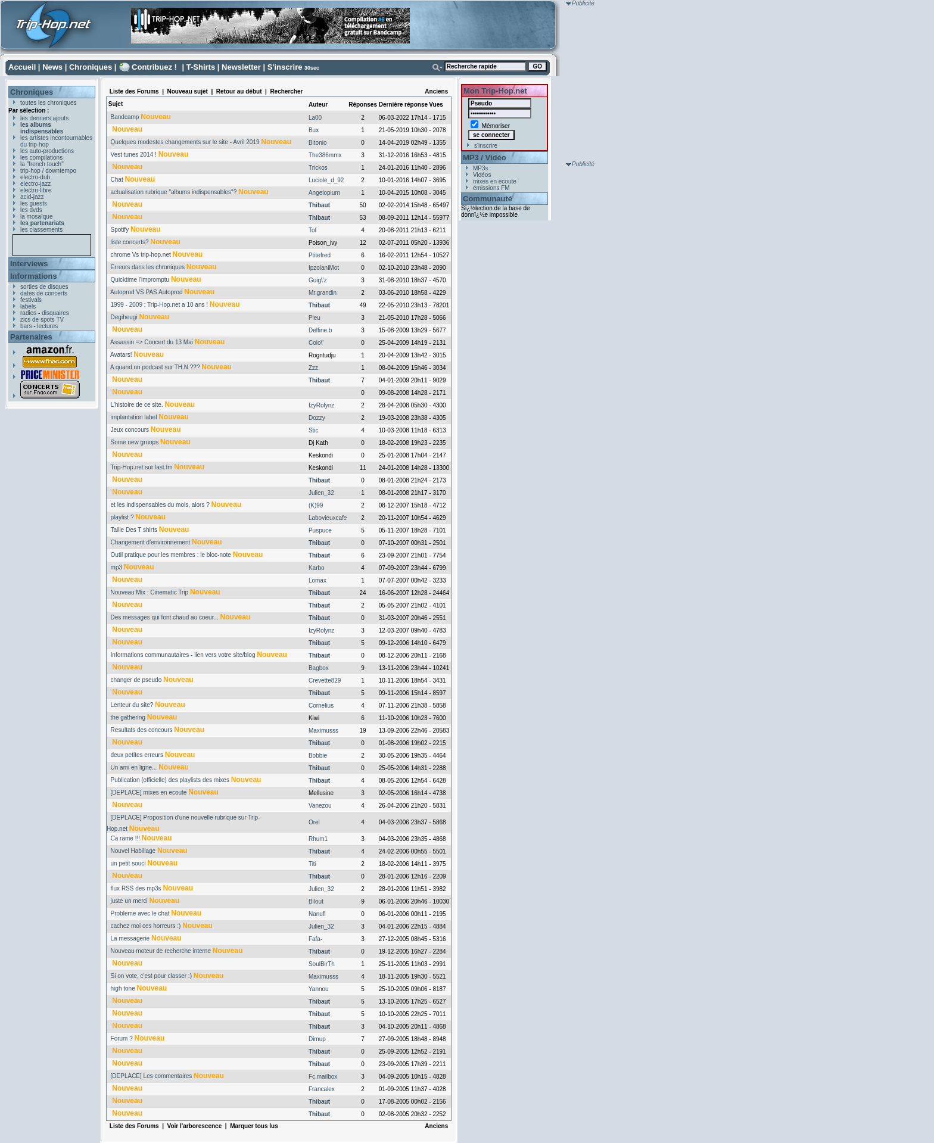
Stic (314, 430)
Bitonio (318, 142)
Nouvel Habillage (133, 851)
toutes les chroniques (48, 102)
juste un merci (129, 901)
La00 (315, 117)
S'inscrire (285, 67)
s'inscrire (485, 145)
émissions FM (491, 188)
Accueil (22, 67)
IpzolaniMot (324, 267)
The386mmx (325, 155)
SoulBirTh (322, 964)
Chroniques (90, 67)
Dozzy (317, 418)
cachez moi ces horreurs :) (146, 926)
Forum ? (122, 1038)
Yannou (319, 989)
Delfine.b (320, 330)
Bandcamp (125, 117)
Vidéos (482, 175)
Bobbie (318, 755)
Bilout (316, 901)
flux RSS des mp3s (136, 888)
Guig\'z (318, 280)
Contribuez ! (154, 67)
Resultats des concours (142, 730)
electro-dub (35, 177)
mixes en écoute (494, 181)
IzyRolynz (321, 405)
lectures (47, 326)
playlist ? (122, 517)
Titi (312, 864)
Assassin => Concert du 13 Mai (151, 342)
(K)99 (316, 505)
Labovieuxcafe (328, 518)
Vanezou (320, 805)
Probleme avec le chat (140, 913)
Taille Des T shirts (133, 530)
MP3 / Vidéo (484, 157)
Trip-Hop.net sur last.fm (141, 467)
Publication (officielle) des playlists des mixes (170, 780)
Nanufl (317, 914)
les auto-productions (47, 151)
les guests (33, 203)
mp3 (116, 567)
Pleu (314, 317)
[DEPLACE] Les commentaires (151, 1076)
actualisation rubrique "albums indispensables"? (174, 192)
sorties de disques (44, 287)
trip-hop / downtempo (48, 170)
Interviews (29, 263)
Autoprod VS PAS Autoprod (146, 292)
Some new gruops (135, 442)
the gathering (128, 717)
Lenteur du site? (132, 705)
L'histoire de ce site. (137, 404)
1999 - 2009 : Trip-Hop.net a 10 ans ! (159, 304)
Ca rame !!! (125, 838)
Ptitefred (320, 255)
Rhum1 (318, 839)
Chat (117, 179)
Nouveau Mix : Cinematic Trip (150, 592)
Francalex (322, 1089)
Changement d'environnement (151, 542)
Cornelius (321, 705)
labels (28, 306)
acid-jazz (31, 197)
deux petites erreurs (137, 755)
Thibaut (319, 205)
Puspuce (320, 530)
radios (28, 313)
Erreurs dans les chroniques (148, 267)
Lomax (317, 580)
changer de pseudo (136, 680)
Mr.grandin (323, 292)
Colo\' (316, 343)
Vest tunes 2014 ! (134, 154)
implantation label (134, 417)
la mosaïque (36, 216)
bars (26, 326)
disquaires (55, 313)
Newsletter (241, 67)
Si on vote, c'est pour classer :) (151, 976)
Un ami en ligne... (134, 767)
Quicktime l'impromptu (140, 279)
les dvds (31, 210)
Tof (312, 230)
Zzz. (314, 368)
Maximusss (323, 730)
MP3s (480, 168)
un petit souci (128, 863)
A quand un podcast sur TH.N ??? (155, 367)
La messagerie (130, 938)
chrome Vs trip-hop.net (141, 254)
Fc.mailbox (323, 1076)
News (52, 67)
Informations (33, 276)
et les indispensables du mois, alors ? (160, 505)
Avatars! (121, 354)
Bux (314, 130)
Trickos (318, 167)
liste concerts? (130, 242)
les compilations (41, 157)
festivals (31, 300)
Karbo (317, 568)
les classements (41, 229)
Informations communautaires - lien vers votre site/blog (183, 655)
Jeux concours (130, 429)
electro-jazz (35, 183)
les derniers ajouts (44, 118)
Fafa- (315, 939)
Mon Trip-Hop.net (495, 90)
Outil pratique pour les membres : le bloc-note (171, 555)
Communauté (487, 198)
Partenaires (31, 336)
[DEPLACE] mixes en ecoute (149, 792)
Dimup (317, 1039)
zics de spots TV (42, 319)
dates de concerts (43, 293)
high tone (123, 988)
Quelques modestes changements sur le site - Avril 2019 (185, 142)
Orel (314, 822)
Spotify (120, 229)
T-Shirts (200, 67)
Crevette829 (325, 680)
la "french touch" (42, 164)
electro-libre (35, 190)
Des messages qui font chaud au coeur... (165, 617)
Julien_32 (321, 493)
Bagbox (319, 668)
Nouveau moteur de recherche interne (161, 951)
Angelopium (324, 192)
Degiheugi (124, 317)
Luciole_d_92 (326, 180)
